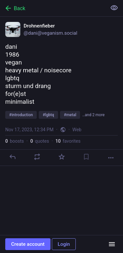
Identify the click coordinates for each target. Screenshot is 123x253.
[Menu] (112, 244)
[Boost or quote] (37, 157)
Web (77, 129)
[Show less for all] (114, 8)
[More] (111, 158)
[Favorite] (62, 157)
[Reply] (12, 157)
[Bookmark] (86, 157)
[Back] (52, 8)
